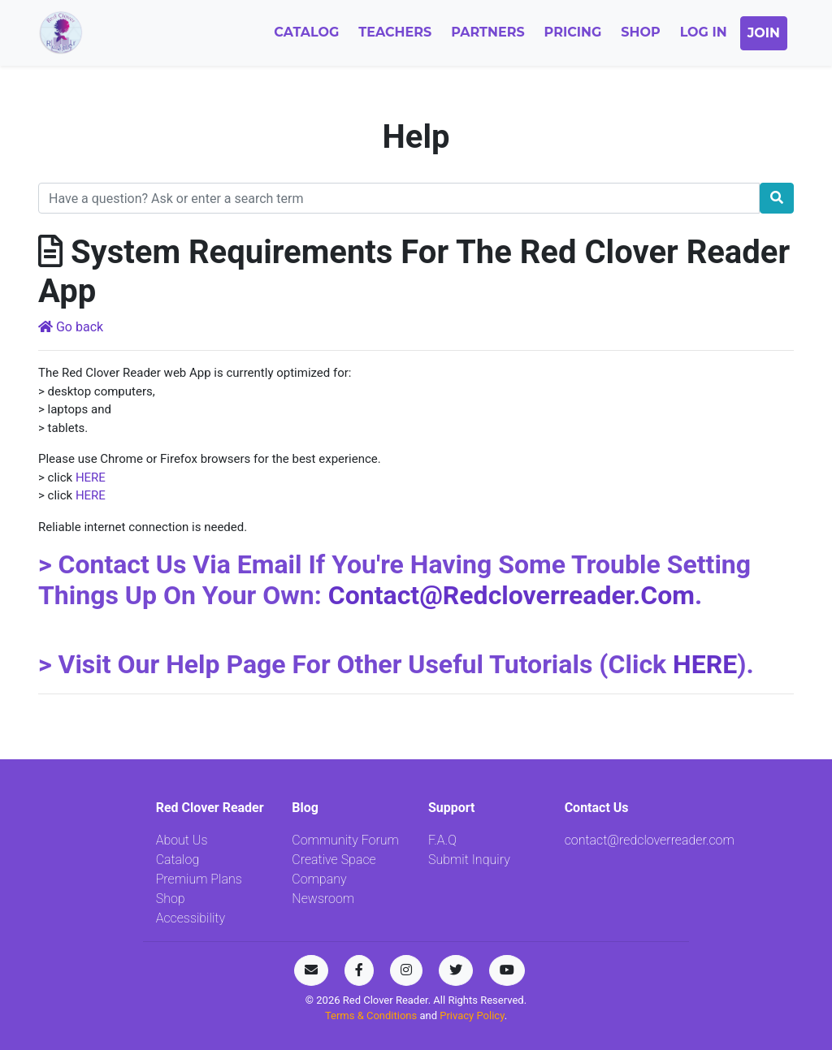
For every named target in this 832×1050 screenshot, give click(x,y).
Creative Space (333, 859)
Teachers (394, 32)
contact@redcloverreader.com (511, 595)
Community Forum (345, 840)
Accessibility (190, 918)
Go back (70, 327)
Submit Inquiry (469, 859)
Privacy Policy (472, 1015)
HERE (91, 477)
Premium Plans (199, 879)
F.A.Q (442, 840)
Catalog (306, 32)
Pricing (573, 32)
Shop (640, 32)
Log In (703, 32)
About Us (182, 840)
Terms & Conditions (372, 1015)
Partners (487, 32)
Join (764, 33)
